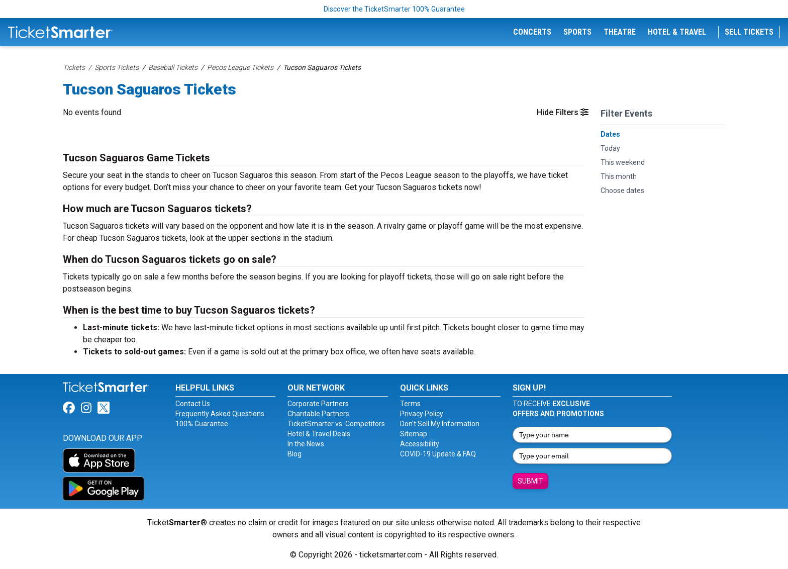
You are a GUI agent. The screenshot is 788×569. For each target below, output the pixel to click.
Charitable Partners (318, 414)
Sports (577, 32)
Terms (410, 404)
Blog (294, 454)
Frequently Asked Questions (219, 414)
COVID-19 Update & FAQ (438, 454)
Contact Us (192, 404)
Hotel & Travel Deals (318, 434)
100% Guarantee (201, 424)
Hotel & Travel (677, 32)
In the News (305, 444)
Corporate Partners (318, 404)
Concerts (532, 32)
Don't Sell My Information (439, 424)
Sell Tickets (749, 32)
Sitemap (413, 434)
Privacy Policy (421, 414)
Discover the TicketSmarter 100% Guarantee (394, 9)
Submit (530, 481)
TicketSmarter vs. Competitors (336, 424)
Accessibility (419, 444)
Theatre (620, 32)
